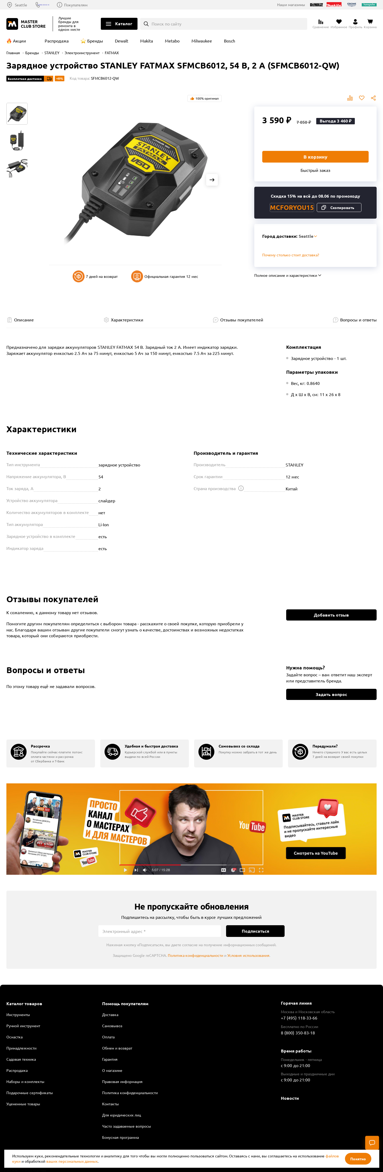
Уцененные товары (23, 1103)
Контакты (110, 1103)
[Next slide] (212, 180)
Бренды (95, 40)
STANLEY (51, 52)
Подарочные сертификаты (29, 1092)
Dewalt (121, 40)
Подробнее (191, 828)
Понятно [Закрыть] (358, 1158)
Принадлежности (21, 1048)
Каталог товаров (24, 1003)
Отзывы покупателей (241, 319)
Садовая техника (21, 1059)
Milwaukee (202, 40)
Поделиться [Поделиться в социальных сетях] (373, 98)
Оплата (108, 1036)
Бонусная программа (120, 1137)
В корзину (315, 157)
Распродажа (57, 40)
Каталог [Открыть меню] (123, 23)
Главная (13, 52)
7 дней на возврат (95, 276)
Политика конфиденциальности (195, 955)
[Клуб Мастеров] (26, 24)
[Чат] (372, 1143)
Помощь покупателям (125, 1003)
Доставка (110, 1014)
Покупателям (100, 4)
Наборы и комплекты (25, 1081)
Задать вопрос (331, 694)
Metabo (172, 40)
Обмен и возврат (117, 1048)
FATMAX (112, 52)
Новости (290, 1098)
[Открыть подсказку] (241, 488)
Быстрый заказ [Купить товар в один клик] (315, 170)
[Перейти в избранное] (339, 24)
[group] (50, 753)
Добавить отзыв (331, 615)
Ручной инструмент (23, 1025)
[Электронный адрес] (159, 931)
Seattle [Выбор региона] (21, 4)
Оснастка (14, 1036)
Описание (24, 319)
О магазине (112, 1070)
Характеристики (127, 319)
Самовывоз (112, 1025)
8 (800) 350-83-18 (59, 4)
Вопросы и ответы (358, 319)
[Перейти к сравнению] (321, 24)
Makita (146, 40)
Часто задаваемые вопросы (126, 1126)
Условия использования (248, 955)
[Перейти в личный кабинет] (355, 24)
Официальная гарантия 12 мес (164, 276)
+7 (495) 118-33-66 (299, 1017)
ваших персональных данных (72, 1161)
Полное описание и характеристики (285, 275)
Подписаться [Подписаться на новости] (255, 931)
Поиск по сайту (167, 23)
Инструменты (18, 1014)
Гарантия (110, 1059)
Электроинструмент (82, 52)
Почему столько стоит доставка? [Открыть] (290, 254)
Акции (19, 40)
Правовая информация (122, 1081)
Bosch (229, 40)
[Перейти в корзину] (370, 24)
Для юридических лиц (121, 1114)
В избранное (362, 98)
